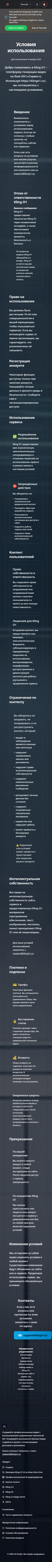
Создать (7, 1467)
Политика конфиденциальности (19, 1528)
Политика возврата (13, 1538)
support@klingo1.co (24, 173)
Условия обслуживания (15, 1533)
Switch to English (16, 28)
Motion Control (11, 1482)
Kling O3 (7, 1492)
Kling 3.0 (7, 1487)
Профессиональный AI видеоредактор (22, 1477)
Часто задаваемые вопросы (17, 1515)
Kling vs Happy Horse (13, 1497)
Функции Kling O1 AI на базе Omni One (22, 1472)
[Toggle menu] (7, 4)
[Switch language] (26, 4)
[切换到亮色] (37, 4)
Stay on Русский (39, 28)
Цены (6, 1501)
